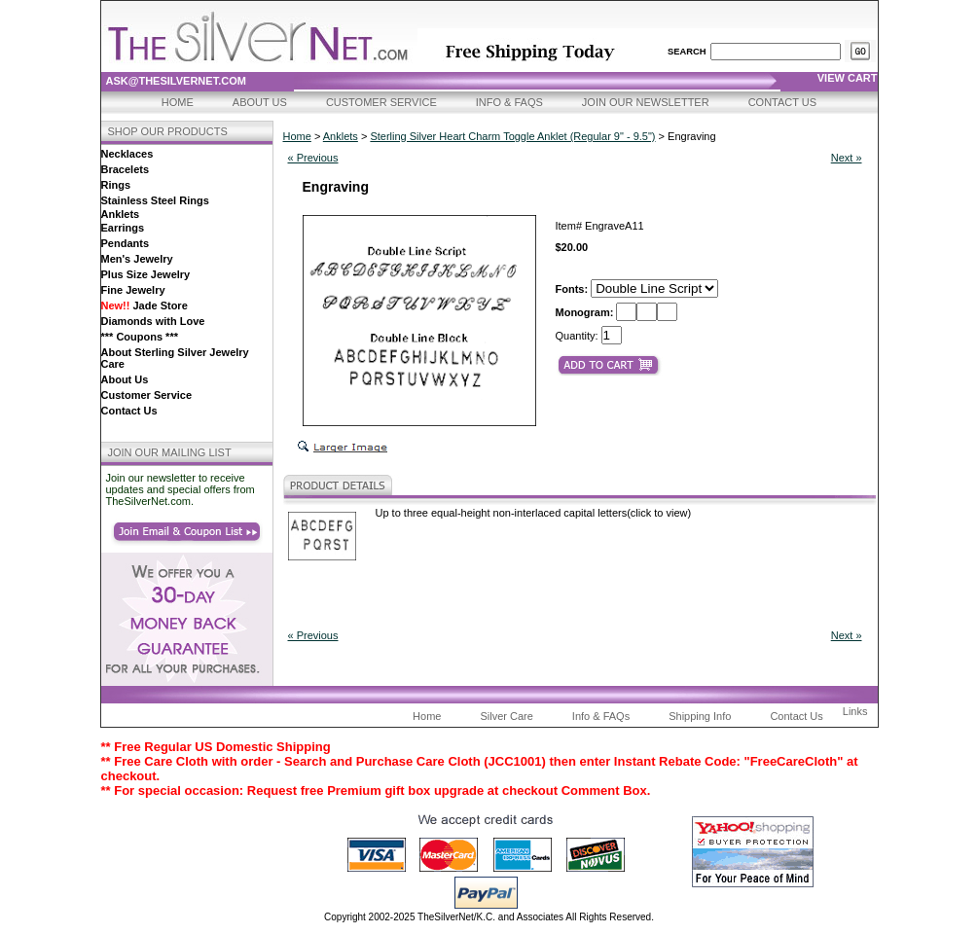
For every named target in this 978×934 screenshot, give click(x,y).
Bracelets (125, 169)
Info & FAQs (509, 102)
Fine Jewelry (133, 290)
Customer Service (381, 102)
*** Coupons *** (139, 336)
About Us (260, 102)
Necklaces (127, 154)
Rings (116, 185)
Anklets (120, 214)
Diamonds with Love (153, 321)
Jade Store (144, 305)
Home (178, 102)
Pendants (125, 243)
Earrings (123, 228)
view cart (847, 78)
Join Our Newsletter (645, 102)
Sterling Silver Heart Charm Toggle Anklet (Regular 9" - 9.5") (512, 136)
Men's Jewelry (137, 259)
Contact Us (782, 102)
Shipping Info (700, 716)
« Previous (313, 157)
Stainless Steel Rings (155, 200)
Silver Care (506, 716)
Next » (846, 157)
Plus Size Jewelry (146, 274)
